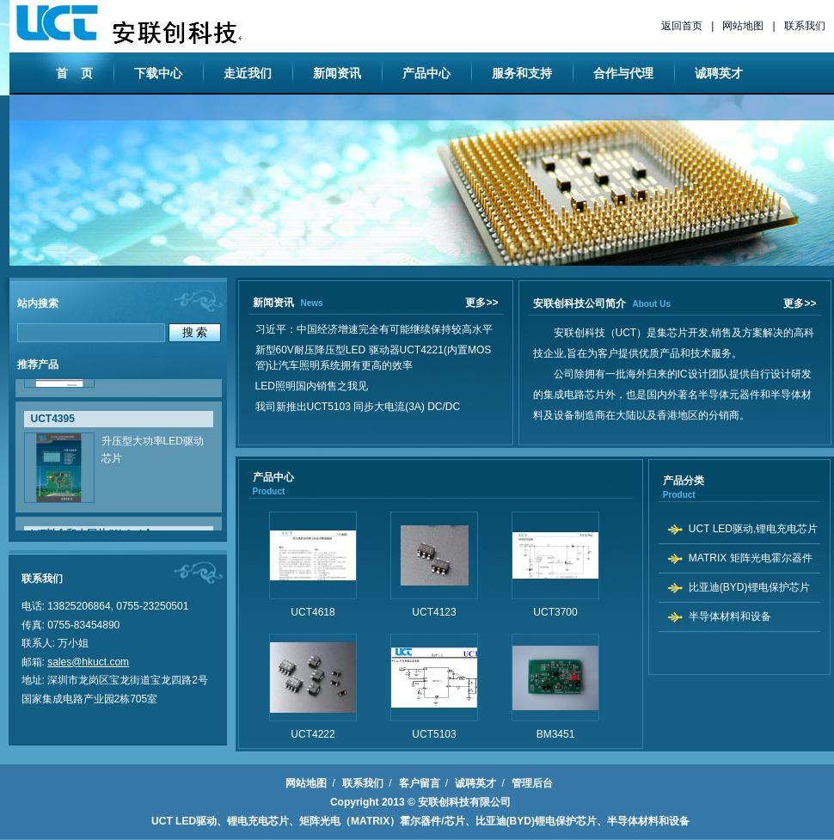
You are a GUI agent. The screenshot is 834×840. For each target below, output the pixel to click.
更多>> (481, 303)
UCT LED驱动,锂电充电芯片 (753, 529)
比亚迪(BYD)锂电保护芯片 (749, 587)
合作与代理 (623, 73)
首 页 (75, 73)
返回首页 (681, 26)
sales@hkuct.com (88, 662)
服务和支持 (522, 73)
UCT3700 (555, 612)
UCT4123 (434, 612)
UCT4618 (312, 612)
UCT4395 (53, 414)
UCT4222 (312, 734)
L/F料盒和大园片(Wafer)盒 (92, 530)
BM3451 (556, 734)
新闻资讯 (337, 73)
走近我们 (248, 73)
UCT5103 (434, 734)
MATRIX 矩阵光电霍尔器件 (751, 558)
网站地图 (742, 26)
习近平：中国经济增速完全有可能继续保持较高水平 (377, 329)
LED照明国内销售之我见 (314, 386)
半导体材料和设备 (730, 616)
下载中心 (158, 73)
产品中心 (426, 73)
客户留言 (419, 783)
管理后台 (532, 783)
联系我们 (804, 26)
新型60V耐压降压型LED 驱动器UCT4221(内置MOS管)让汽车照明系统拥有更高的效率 (373, 357)
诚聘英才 (719, 73)
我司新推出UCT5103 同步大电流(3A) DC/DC (360, 407)
